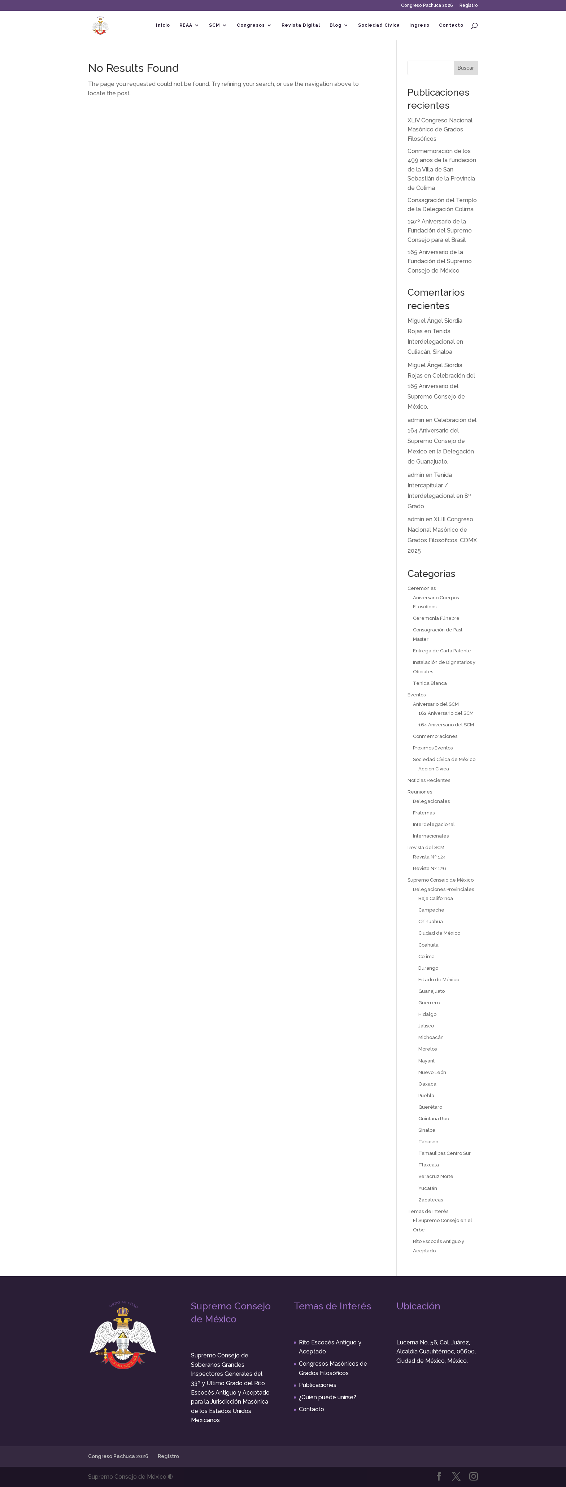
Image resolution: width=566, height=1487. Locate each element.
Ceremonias (422, 588)
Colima (426, 956)
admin (416, 420)
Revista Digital (301, 25)
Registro (469, 5)
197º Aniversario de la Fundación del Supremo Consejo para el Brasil (440, 230)
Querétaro (430, 1107)
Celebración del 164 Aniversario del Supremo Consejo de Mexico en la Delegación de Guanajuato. (442, 441)
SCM (214, 25)
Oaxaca (427, 1084)
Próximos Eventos (433, 748)
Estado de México (438, 979)
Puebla (426, 1095)
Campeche (431, 910)
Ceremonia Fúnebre (436, 618)
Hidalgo (427, 1014)
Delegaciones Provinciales (443, 889)
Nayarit (426, 1061)
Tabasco (428, 1141)
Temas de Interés (428, 1211)
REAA (185, 25)
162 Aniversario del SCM (446, 713)
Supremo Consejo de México (441, 880)
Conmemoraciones (435, 736)
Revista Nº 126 (429, 868)
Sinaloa (426, 1130)
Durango (428, 968)
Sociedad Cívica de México (444, 759)
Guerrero (429, 1002)
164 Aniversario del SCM (446, 724)
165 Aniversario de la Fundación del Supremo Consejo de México (440, 261)
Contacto (451, 25)
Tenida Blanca (430, 683)
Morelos (427, 1049)
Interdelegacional (434, 824)
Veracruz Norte (435, 1176)
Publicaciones (317, 1385)
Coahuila (428, 945)
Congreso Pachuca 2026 (427, 5)
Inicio (163, 25)
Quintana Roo (433, 1118)
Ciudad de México (439, 933)
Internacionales (431, 836)
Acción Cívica (433, 768)
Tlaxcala (428, 1165)
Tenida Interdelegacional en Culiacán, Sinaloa (435, 342)
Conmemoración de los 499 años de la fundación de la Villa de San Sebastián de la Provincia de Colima (442, 169)
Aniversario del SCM (436, 704)
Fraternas (424, 813)
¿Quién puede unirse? (327, 1397)
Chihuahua (430, 921)
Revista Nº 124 (429, 857)
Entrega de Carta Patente (442, 650)
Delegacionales (431, 801)
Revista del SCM (426, 847)
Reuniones (420, 792)
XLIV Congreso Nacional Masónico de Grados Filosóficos (440, 129)
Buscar (466, 68)
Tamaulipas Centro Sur (444, 1153)
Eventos (417, 694)
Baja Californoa (435, 898)
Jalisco (426, 1026)
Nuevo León (432, 1072)
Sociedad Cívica (379, 25)
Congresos (251, 25)
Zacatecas (430, 1200)
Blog (335, 25)
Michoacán (431, 1037)
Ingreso (419, 25)
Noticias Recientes (429, 780)
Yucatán (427, 1188)
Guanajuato (431, 991)
